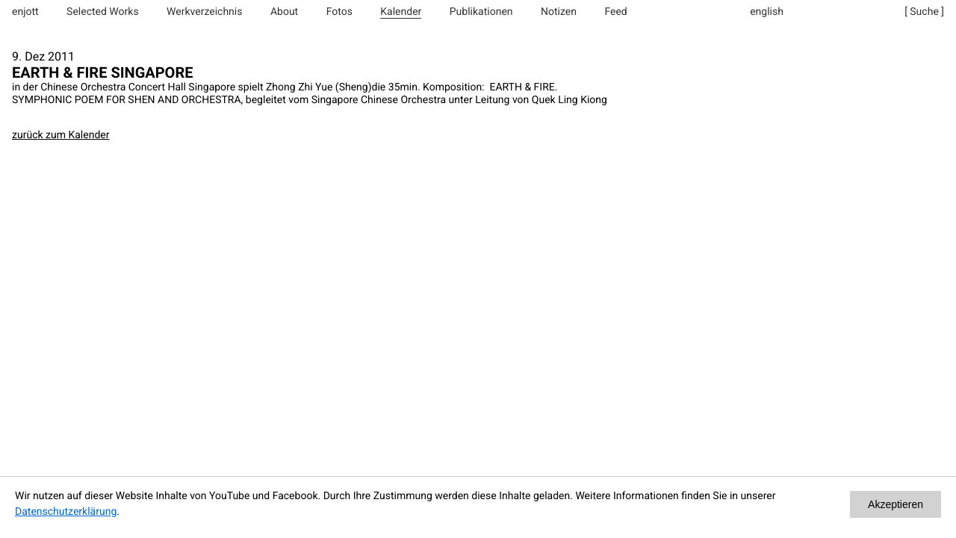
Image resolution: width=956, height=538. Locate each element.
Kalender (400, 12)
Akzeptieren (895, 504)
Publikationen (481, 12)
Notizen (559, 12)
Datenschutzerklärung (66, 512)
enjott (25, 12)
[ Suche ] (924, 12)
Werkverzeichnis (204, 12)
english (766, 12)
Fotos (339, 12)
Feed (615, 12)
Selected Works (102, 12)
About (284, 12)
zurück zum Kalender (60, 135)
